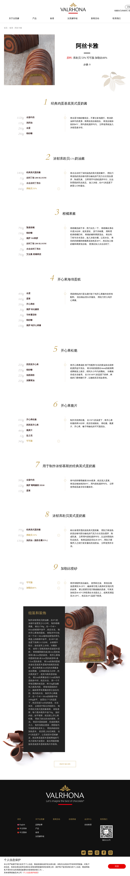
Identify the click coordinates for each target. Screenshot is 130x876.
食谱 (52, 18)
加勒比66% (31, 588)
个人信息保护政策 (31, 873)
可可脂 (29, 441)
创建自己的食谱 (120, 10)
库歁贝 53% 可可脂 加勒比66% (90, 57)
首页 (6, 28)
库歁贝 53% (31, 189)
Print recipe (65, 764)
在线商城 (72, 819)
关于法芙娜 (14, 18)
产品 (34, 18)
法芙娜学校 (72, 18)
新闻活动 (95, 18)
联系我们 (117, 18)
